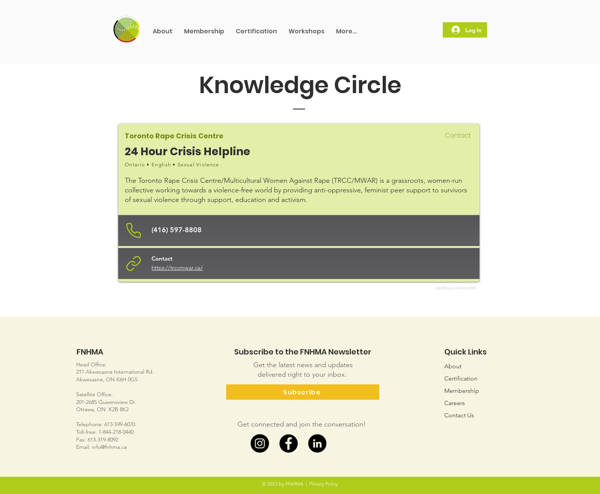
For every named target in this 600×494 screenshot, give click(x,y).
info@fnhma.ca (109, 446)
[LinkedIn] (317, 443)
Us (459, 415)
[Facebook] (288, 443)
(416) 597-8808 (177, 229)
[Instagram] (260, 443)
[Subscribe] (302, 392)
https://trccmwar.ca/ (177, 267)
